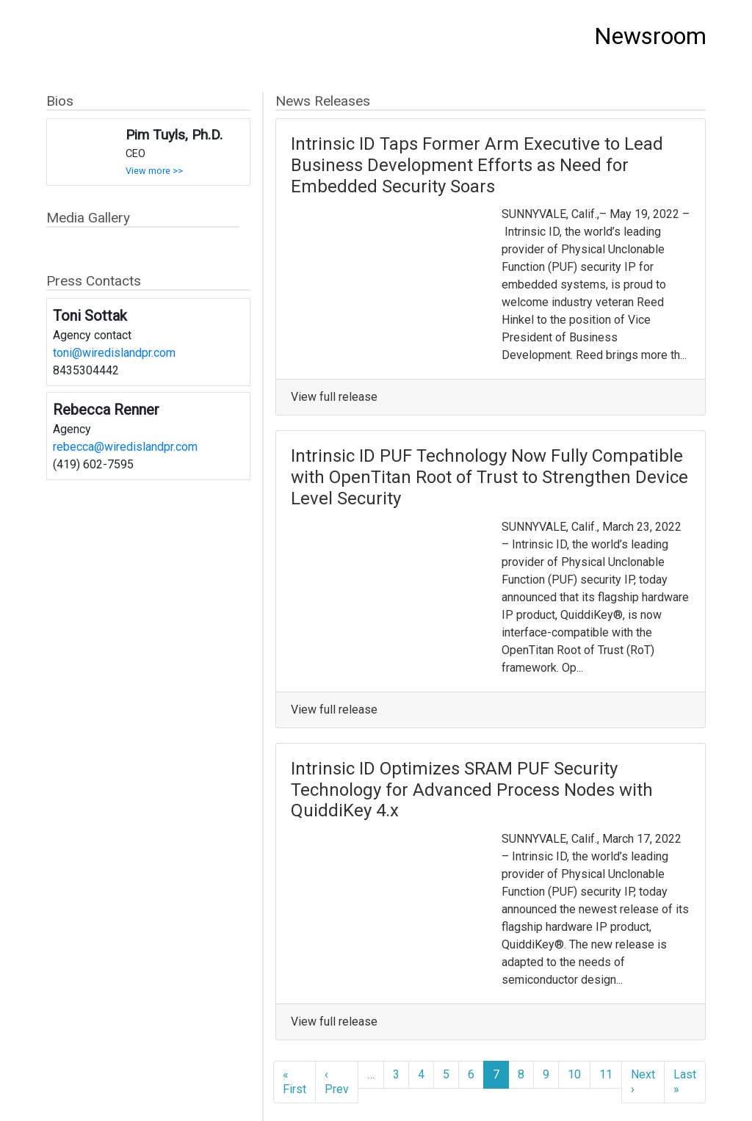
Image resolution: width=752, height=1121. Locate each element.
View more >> (154, 170)
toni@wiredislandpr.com (114, 353)
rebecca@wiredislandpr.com (125, 447)
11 (605, 1074)
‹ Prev (337, 1081)
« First (294, 1081)
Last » (684, 1081)
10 (574, 1074)
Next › (643, 1081)
